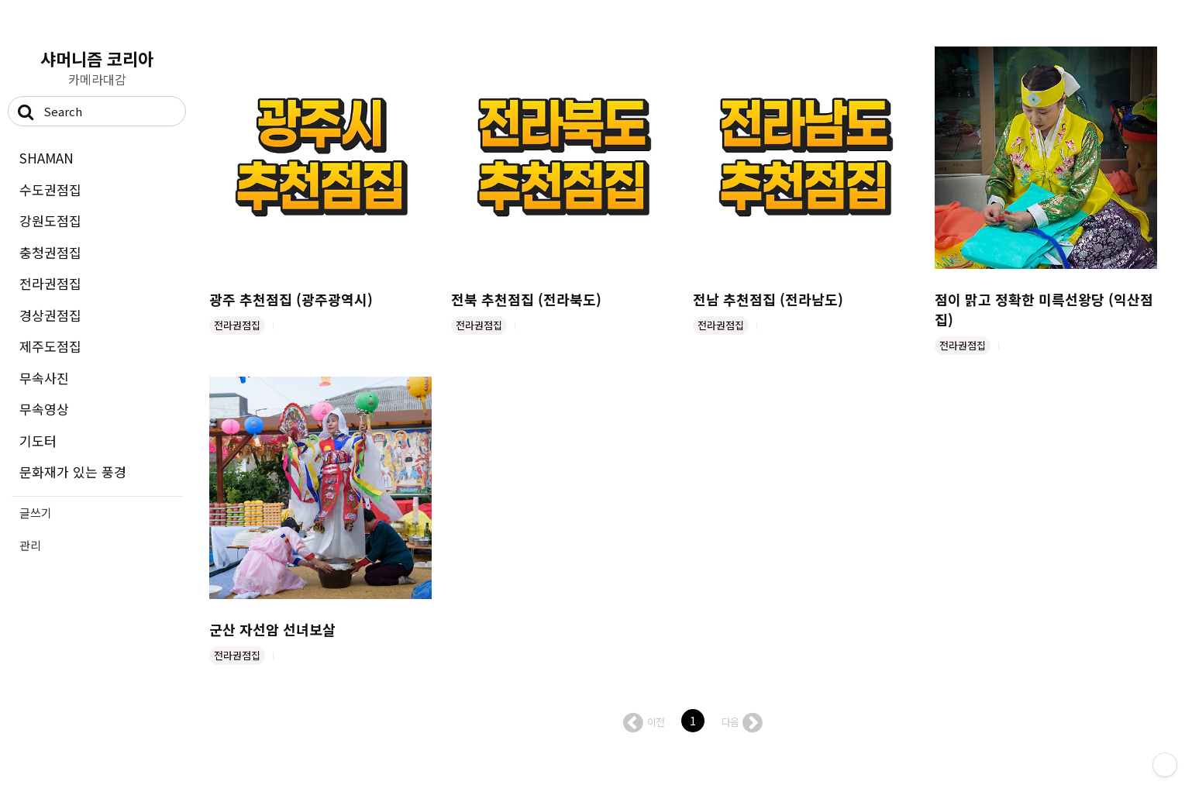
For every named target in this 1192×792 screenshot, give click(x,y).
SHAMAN (46, 157)
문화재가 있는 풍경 (72, 471)
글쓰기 (35, 512)
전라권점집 (50, 283)
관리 (30, 545)
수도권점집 (50, 189)
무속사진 (44, 377)
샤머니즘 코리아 (96, 58)
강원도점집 (50, 220)
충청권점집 (50, 252)
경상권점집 (50, 315)
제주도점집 (50, 346)
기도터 (38, 440)
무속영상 (44, 408)
